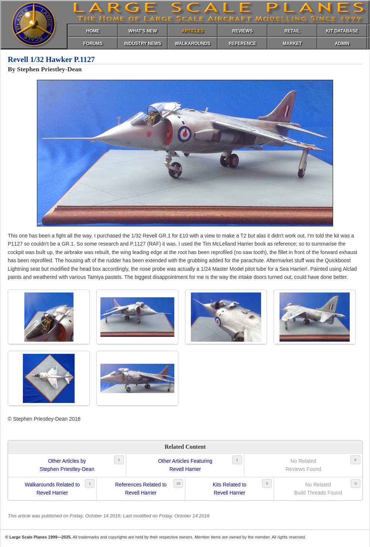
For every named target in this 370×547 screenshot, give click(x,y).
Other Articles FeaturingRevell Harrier (185, 465)
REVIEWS (242, 31)
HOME (93, 31)
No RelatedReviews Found (303, 465)
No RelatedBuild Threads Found (318, 489)
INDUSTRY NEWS (142, 43)
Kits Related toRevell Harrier (229, 489)
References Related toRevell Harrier (141, 489)
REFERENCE (242, 43)
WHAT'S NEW (143, 31)
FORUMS (93, 43)
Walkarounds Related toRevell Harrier (52, 489)
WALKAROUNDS (192, 43)
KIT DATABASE (342, 31)
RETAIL (292, 31)
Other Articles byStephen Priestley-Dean (67, 465)
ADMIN (342, 43)
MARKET (292, 43)
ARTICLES (193, 31)
